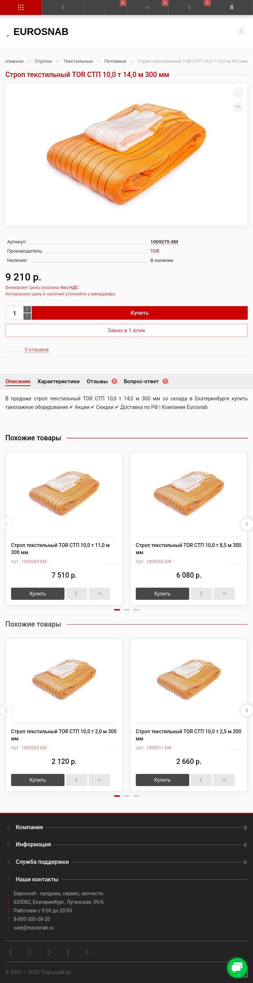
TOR (154, 251)
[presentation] (6, 524)
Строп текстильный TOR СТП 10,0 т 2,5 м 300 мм (188, 735)
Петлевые (115, 61)
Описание (17, 381)
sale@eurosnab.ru (34, 928)
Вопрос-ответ (145, 381)
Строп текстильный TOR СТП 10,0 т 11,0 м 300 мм (60, 548)
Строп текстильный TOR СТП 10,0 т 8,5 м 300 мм (188, 548)
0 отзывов (37, 350)
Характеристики (58, 381)
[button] (117, 609)
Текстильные (78, 61)
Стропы (43, 61)
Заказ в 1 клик (126, 330)
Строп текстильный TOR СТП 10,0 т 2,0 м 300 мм (64, 735)
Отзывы (102, 381)
